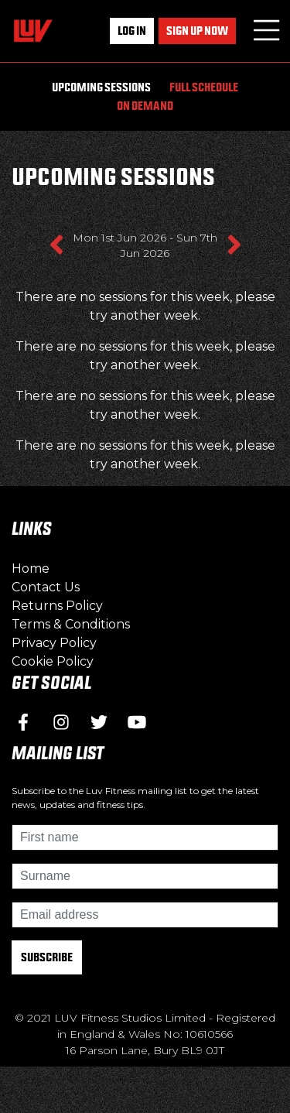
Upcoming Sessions (101, 87)
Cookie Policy (53, 661)
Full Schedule (203, 87)
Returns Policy (57, 605)
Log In (132, 30)
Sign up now (197, 30)
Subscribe (47, 957)
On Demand (145, 105)
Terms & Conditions (71, 624)
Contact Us (46, 587)
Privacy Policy (54, 642)
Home (30, 568)
